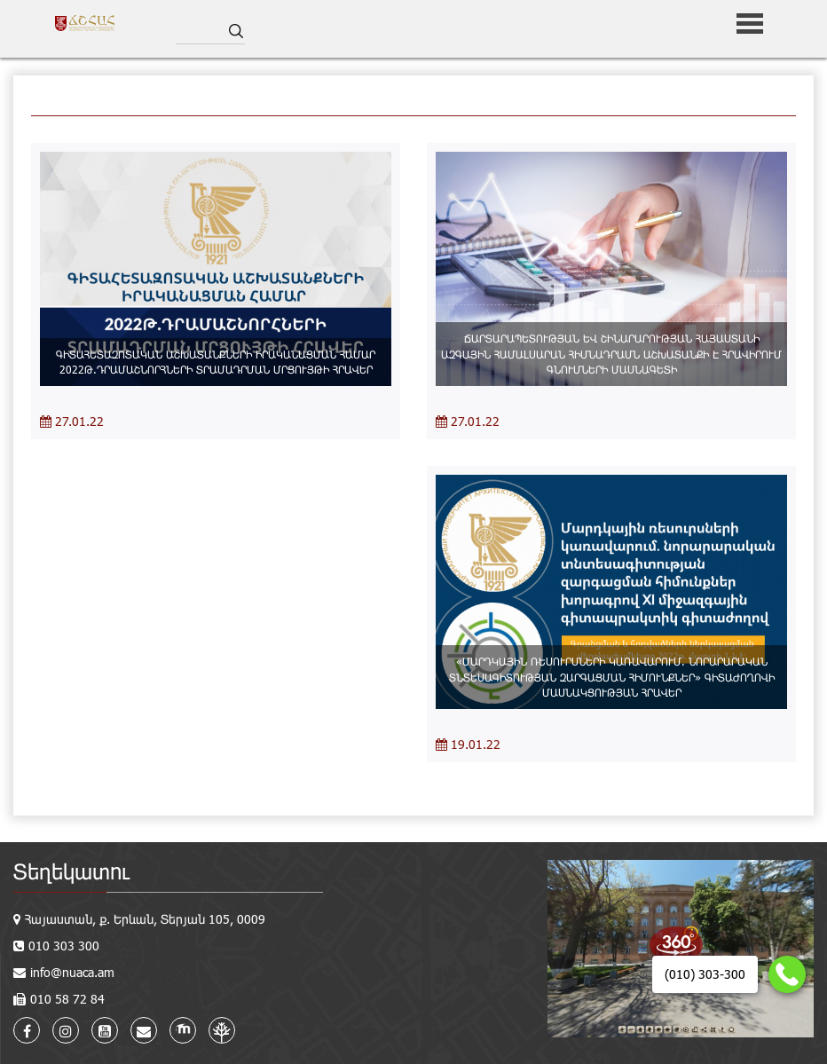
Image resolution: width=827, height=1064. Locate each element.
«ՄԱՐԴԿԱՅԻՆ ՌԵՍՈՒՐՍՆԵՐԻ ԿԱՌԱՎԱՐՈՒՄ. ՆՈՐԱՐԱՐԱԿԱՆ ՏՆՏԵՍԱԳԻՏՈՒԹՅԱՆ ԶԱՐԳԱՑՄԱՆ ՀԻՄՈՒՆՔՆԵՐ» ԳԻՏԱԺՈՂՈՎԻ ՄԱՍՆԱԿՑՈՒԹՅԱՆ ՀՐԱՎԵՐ (612, 676)
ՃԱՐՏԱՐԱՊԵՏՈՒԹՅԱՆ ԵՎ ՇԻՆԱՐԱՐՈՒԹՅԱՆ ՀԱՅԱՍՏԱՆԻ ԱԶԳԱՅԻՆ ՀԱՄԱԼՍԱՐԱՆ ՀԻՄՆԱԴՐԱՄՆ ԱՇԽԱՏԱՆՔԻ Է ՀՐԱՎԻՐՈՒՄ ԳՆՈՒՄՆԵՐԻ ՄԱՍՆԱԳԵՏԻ (611, 353)
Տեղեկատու (71, 871)
